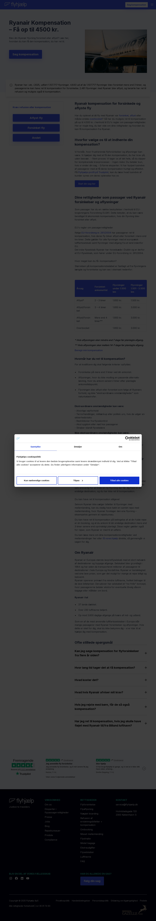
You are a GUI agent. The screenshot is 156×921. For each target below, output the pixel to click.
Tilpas (78, 480)
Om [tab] (120, 446)
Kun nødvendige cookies (36, 480)
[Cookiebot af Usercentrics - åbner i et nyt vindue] (127, 438)
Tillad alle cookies (119, 480)
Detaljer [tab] (78, 446)
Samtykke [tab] (36, 446)
